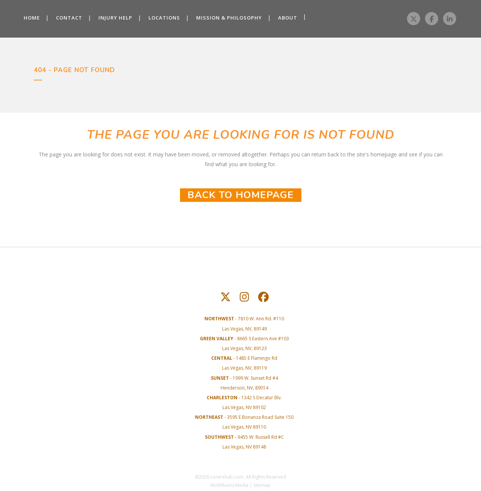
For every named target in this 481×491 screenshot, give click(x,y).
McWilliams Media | (231, 485)
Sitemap (262, 485)
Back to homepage (241, 195)
